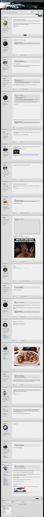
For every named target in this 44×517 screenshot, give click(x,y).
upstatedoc (5, 265)
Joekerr (4, 131)
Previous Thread (20, 504)
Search (39, 9)
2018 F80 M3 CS (5, 480)
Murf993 (4, 199)
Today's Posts (31, 9)
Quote (40, 35)
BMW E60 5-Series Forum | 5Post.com (7, 11)
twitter (3, 501)
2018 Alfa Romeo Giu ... (6, 335)
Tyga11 (4, 408)
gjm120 (4, 183)
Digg (23, 501)
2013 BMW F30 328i (5, 484)
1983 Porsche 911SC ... (5, 457)
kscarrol (24, 296)
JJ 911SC (4, 345)
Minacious (5, 423)
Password (32, 12)
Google (34, 501)
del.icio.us (14, 502)
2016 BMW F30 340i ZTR (6, 483)
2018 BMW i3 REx (5, 481)
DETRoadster (23, 340)
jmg (21, 179)
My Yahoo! (24, 502)
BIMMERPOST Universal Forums (16, 11)
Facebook (14, 501)
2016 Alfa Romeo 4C (5, 337)
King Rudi (4, 39)
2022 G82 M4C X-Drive (5, 479)
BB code (3, 510)
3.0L (3, 19)
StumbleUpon (4, 502)
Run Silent (5, 321)
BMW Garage (11, 9)
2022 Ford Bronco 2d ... (6, 336)
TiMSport (4, 78)
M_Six (4, 389)
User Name (32, 11)
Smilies (3, 511)
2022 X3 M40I (4, 358)
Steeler (4, 146)
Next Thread (24, 504)
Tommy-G (4, 59)
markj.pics (14, 393)
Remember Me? (40, 11)
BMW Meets (19, 9)
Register (41, 1)
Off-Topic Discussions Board (23, 11)
